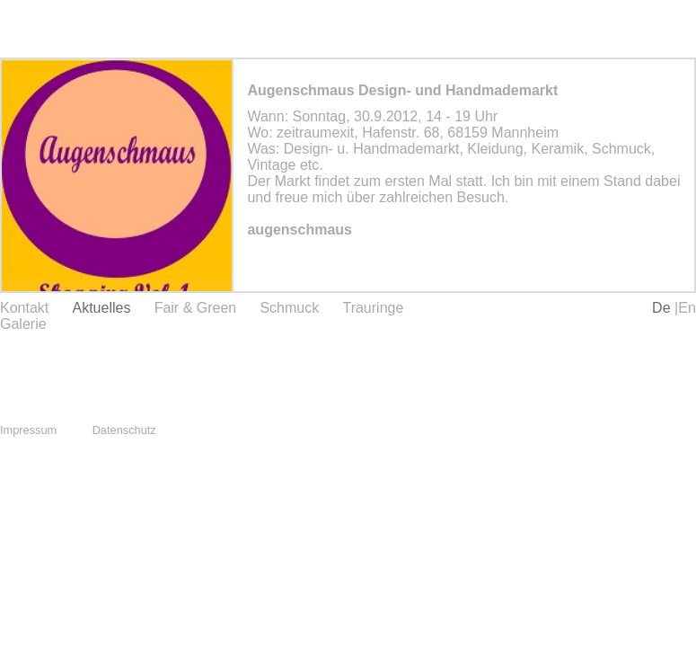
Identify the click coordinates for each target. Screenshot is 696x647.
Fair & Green (195, 307)
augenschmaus (299, 229)
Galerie (23, 324)
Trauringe (372, 307)
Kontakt (24, 307)
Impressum (28, 430)
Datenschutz (124, 430)
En (687, 307)
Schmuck (289, 307)
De (663, 307)
